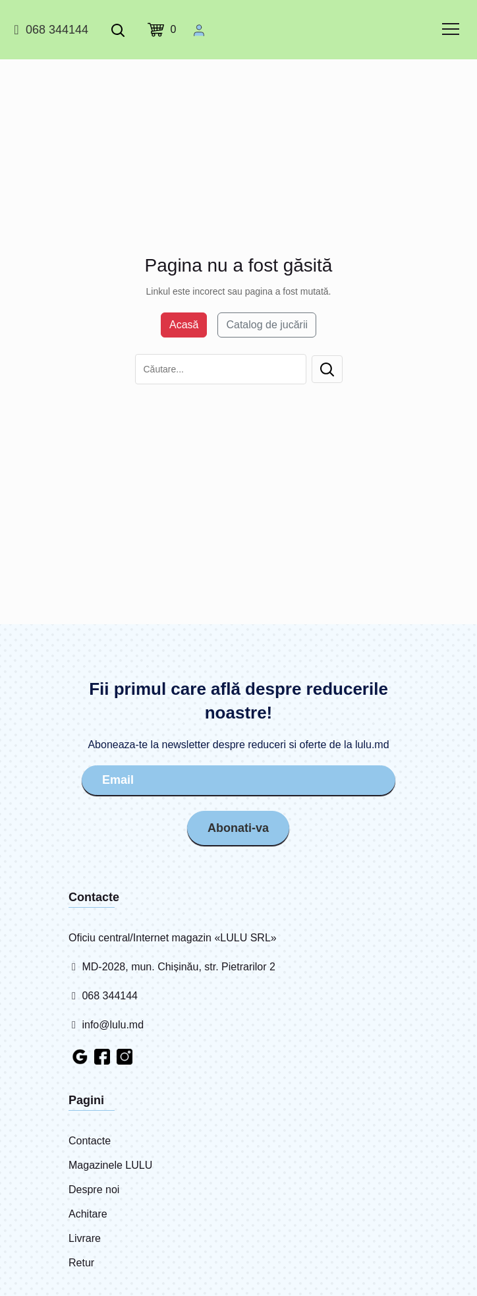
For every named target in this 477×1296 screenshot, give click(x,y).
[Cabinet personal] (199, 30)
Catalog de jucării (267, 324)
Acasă (183, 324)
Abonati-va (238, 828)
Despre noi (94, 1189)
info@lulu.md (106, 1024)
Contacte (90, 1140)
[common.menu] (450, 29)
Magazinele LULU (110, 1165)
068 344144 (49, 29)
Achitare (88, 1214)
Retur (81, 1262)
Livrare (85, 1238)
